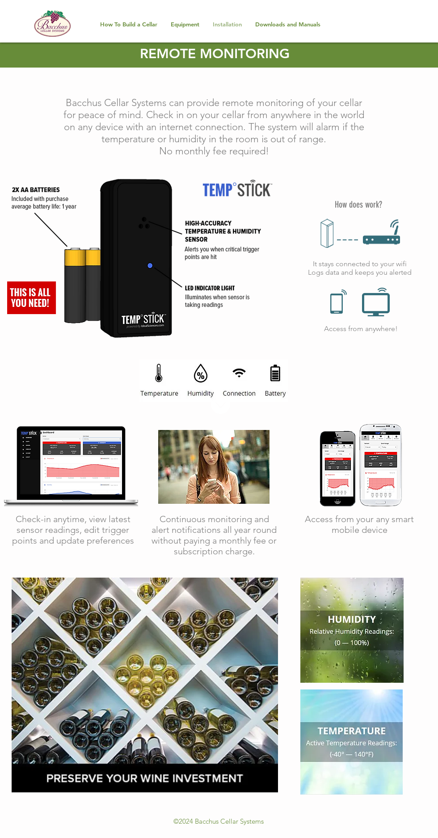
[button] (185, 24)
